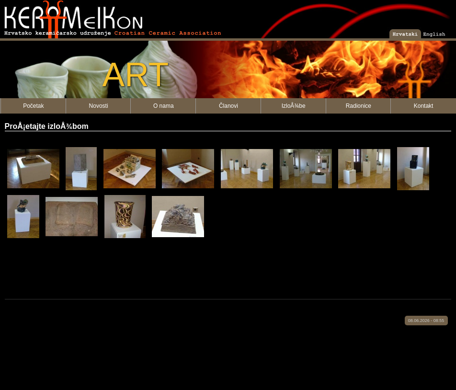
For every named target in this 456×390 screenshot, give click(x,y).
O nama (163, 106)
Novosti (98, 106)
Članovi (228, 106)
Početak (33, 106)
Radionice (358, 106)
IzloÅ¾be (294, 106)
